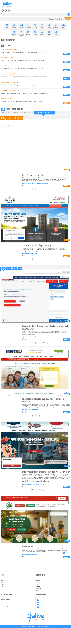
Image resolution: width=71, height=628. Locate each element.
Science (35, 32)
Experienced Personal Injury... (10, 49)
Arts (7, 26)
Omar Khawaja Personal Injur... (10, 66)
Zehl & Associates (6, 98)
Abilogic (3, 601)
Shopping (42, 32)
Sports (56, 32)
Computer (21, 26)
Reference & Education (21, 33)
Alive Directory (7, 112)
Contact (3, 586)
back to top (63, 552)
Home (42, 26)
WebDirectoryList (5, 606)
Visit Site (67, 169)
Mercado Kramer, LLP (8, 74)
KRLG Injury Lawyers (7, 57)
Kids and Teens (56, 26)
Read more (66, 54)
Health (35, 26)
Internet (49, 26)
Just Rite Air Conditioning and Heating (36, 245)
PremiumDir (4, 604)
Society (49, 32)
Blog (2, 582)
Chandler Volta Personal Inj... (10, 82)
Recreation (14, 32)
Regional (28, 32)
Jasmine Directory (5, 599)
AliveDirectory (8, 5)
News (63, 26)
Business (14, 26)
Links (2, 584)
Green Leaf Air (27, 546)
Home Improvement (26, 112)
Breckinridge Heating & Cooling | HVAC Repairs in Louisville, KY (46, 472)
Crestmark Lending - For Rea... (10, 90)
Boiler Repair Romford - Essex (33, 175)
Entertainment (28, 26)
